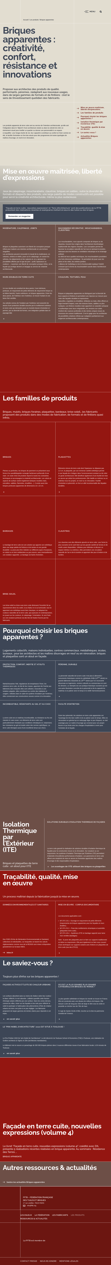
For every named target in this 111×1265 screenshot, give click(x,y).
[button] (101, 11)
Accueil (25, 20)
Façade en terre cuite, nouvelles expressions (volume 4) (52, 1129)
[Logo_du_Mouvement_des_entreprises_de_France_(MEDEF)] (35, 1246)
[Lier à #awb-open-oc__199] (24, 1206)
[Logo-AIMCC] (61, 1247)
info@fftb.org (31, 1205)
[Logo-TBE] (82, 1245)
